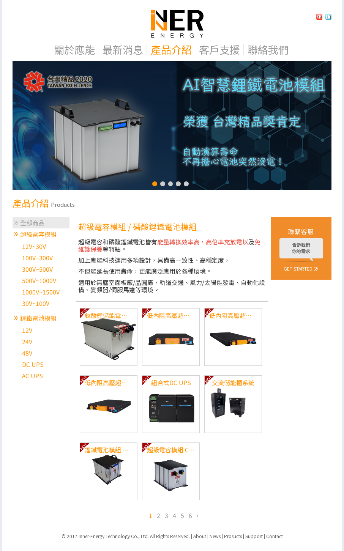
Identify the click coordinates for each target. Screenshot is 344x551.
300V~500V (37, 269)
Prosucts (233, 536)
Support (254, 536)
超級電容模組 (38, 234)
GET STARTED (298, 268)
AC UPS (32, 375)
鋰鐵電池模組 (38, 318)
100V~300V (37, 257)
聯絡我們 (268, 49)
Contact (274, 536)
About (199, 536)
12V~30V (34, 246)
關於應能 (74, 49)
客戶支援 (219, 49)
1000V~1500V (41, 291)
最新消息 (122, 49)
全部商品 (32, 222)
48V (27, 352)
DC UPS (33, 364)
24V (27, 341)
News (215, 536)
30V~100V (35, 303)
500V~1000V (39, 280)
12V (27, 330)
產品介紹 (171, 49)
